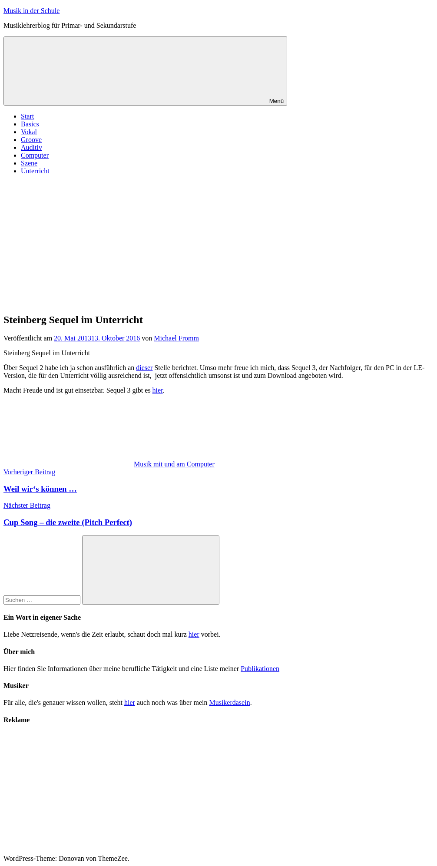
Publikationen (260, 668)
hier (157, 390)
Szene (29, 163)
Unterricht (35, 171)
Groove (31, 139)
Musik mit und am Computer (174, 464)
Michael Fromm (176, 338)
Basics (30, 124)
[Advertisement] (218, 243)
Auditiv (31, 147)
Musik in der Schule (31, 10)
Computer (35, 155)
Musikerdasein (229, 702)
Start (27, 116)
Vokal (29, 132)
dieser (144, 367)
